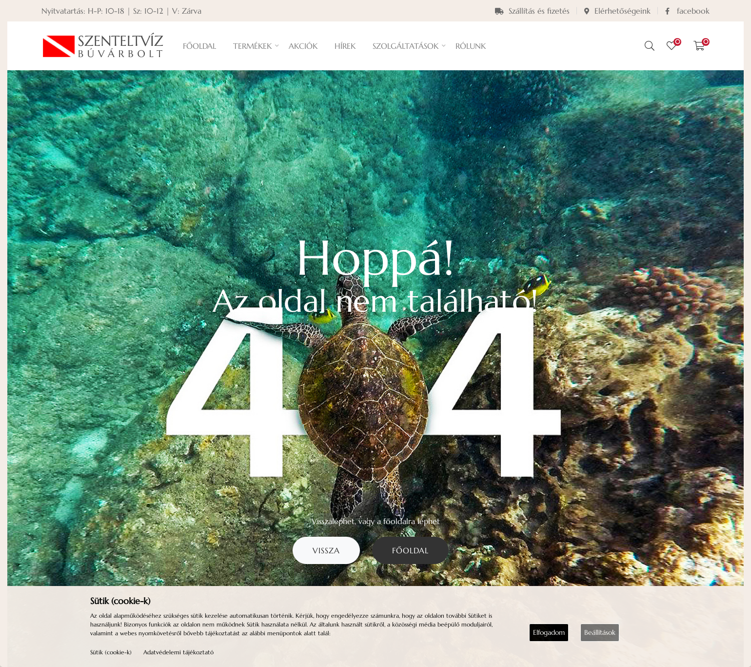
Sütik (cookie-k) (111, 652)
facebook (687, 11)
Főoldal (410, 550)
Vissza (326, 550)
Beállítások (599, 632)
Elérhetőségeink (617, 11)
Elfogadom (549, 632)
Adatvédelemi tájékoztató (178, 652)
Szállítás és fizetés (532, 11)
